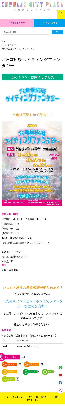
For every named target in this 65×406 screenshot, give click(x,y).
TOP (4, 41)
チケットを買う (50, 23)
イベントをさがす (17, 23)
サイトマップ (33, 400)
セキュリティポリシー (14, 397)
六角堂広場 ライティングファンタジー (19, 49)
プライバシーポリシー (39, 397)
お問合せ (57, 397)
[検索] (25, 32)
